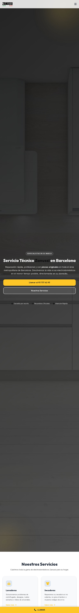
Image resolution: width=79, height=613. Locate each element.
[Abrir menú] (75, 4)
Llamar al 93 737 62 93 (39, 282)
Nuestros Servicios (39, 290)
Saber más (11, 605)
